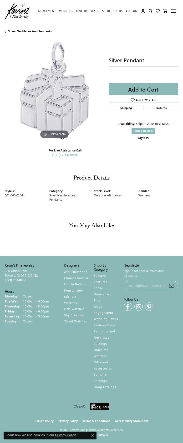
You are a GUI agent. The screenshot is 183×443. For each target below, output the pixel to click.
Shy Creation (74, 315)
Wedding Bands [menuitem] (106, 319)
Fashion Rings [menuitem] (105, 325)
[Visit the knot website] (79, 406)
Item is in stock (143, 130)
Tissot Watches (75, 321)
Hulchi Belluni (75, 284)
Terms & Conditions (96, 421)
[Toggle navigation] (174, 11)
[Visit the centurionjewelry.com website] (99, 406)
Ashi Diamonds (75, 272)
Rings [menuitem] (98, 307)
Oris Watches (74, 309)
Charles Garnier (76, 278)
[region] (54, 90)
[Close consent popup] (92, 435)
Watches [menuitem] (100, 356)
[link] (46, 11)
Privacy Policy (68, 421)
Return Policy (44, 421)
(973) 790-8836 (65, 154)
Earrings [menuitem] (100, 344)
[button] (143, 11)
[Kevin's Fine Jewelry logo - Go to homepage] (17, 11)
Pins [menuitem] (97, 300)
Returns (161, 108)
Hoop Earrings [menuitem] (105, 387)
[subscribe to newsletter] (171, 285)
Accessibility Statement (131, 421)
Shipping (126, 108)
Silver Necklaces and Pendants (30, 31)
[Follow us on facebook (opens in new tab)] (128, 306)
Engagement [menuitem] (103, 313)
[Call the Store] (15, 280)
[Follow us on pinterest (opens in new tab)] (149, 306)
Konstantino (73, 290)
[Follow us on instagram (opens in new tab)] (138, 306)
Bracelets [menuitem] (101, 350)
